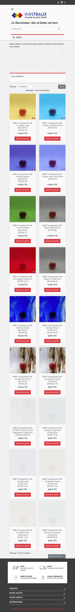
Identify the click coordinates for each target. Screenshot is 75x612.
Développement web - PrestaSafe (51, 609)
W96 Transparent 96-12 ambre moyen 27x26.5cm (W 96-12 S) (52, 482)
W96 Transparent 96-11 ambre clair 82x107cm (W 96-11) (23, 126)
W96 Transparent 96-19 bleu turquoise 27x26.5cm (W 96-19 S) (52, 431)
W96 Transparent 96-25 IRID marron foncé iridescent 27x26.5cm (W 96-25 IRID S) (22, 431)
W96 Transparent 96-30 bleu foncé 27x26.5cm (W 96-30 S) (52, 329)
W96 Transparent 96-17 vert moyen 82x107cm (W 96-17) (23, 229)
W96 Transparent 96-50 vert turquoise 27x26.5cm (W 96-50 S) (52, 534)
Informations (15, 602)
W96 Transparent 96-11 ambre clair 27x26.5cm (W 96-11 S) (23, 534)
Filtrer (62, 87)
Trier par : (13, 87)
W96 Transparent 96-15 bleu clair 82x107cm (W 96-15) (52, 176)
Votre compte (16, 597)
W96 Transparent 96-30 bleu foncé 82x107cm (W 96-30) (23, 329)
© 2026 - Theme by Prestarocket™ (24, 609)
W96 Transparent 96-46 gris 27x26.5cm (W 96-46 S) (52, 279)
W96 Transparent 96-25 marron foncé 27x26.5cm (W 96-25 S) (52, 380)
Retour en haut (57, 556)
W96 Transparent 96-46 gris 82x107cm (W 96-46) (52, 227)
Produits (13, 589)
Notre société (16, 593)
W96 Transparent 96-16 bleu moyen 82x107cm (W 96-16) (23, 178)
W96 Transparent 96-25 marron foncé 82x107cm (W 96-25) (23, 380)
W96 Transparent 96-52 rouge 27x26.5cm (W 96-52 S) (23, 279)
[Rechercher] (36, 29)
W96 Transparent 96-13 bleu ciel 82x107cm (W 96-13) (52, 125)
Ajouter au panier (22, 139)
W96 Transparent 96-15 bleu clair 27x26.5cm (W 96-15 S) (23, 482)
